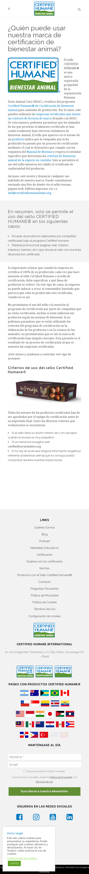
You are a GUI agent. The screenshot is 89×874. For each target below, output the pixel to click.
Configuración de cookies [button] (44, 611)
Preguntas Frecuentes (44, 584)
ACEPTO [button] (14, 863)
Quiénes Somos (44, 522)
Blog (44, 529)
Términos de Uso (44, 604)
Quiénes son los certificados (44, 556)
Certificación (44, 550)
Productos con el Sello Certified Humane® (44, 570)
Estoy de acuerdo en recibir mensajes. (45, 769)
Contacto (44, 577)
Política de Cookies (44, 597)
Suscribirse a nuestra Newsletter (44, 789)
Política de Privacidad (44, 590)
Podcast (44, 536)
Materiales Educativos (44, 543)
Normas (44, 563)
